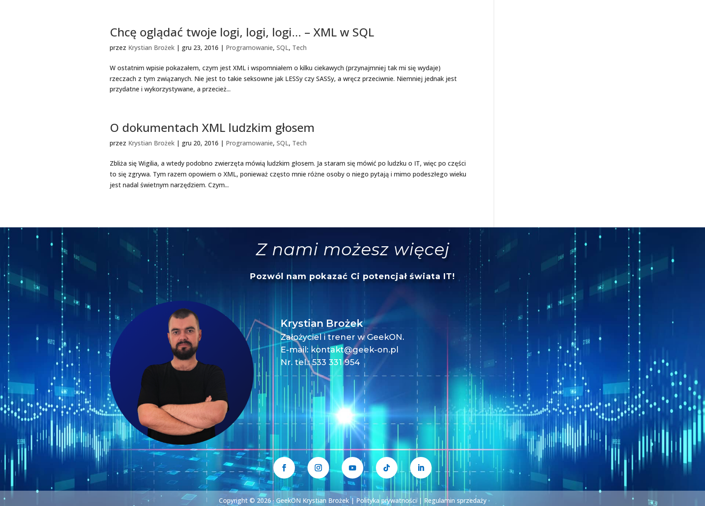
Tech (299, 47)
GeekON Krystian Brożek (312, 500)
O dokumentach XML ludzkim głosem (212, 127)
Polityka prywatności (386, 500)
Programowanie (249, 47)
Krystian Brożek (151, 47)
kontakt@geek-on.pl (354, 350)
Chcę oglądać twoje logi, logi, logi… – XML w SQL (242, 32)
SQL (283, 47)
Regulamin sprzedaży (455, 500)
